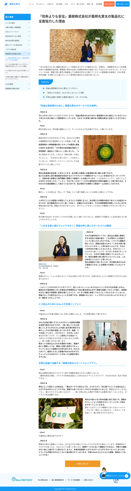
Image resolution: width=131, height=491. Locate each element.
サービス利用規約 (74, 480)
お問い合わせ (83, 463)
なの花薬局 (9, 84)
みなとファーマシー (12, 32)
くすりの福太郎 (10, 49)
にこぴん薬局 (10, 23)
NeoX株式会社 (43, 480)
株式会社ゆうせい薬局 (13, 36)
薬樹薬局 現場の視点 (12, 88)
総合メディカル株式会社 (13, 45)
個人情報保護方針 (58, 480)
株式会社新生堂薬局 (12, 40)
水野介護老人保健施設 (13, 27)
